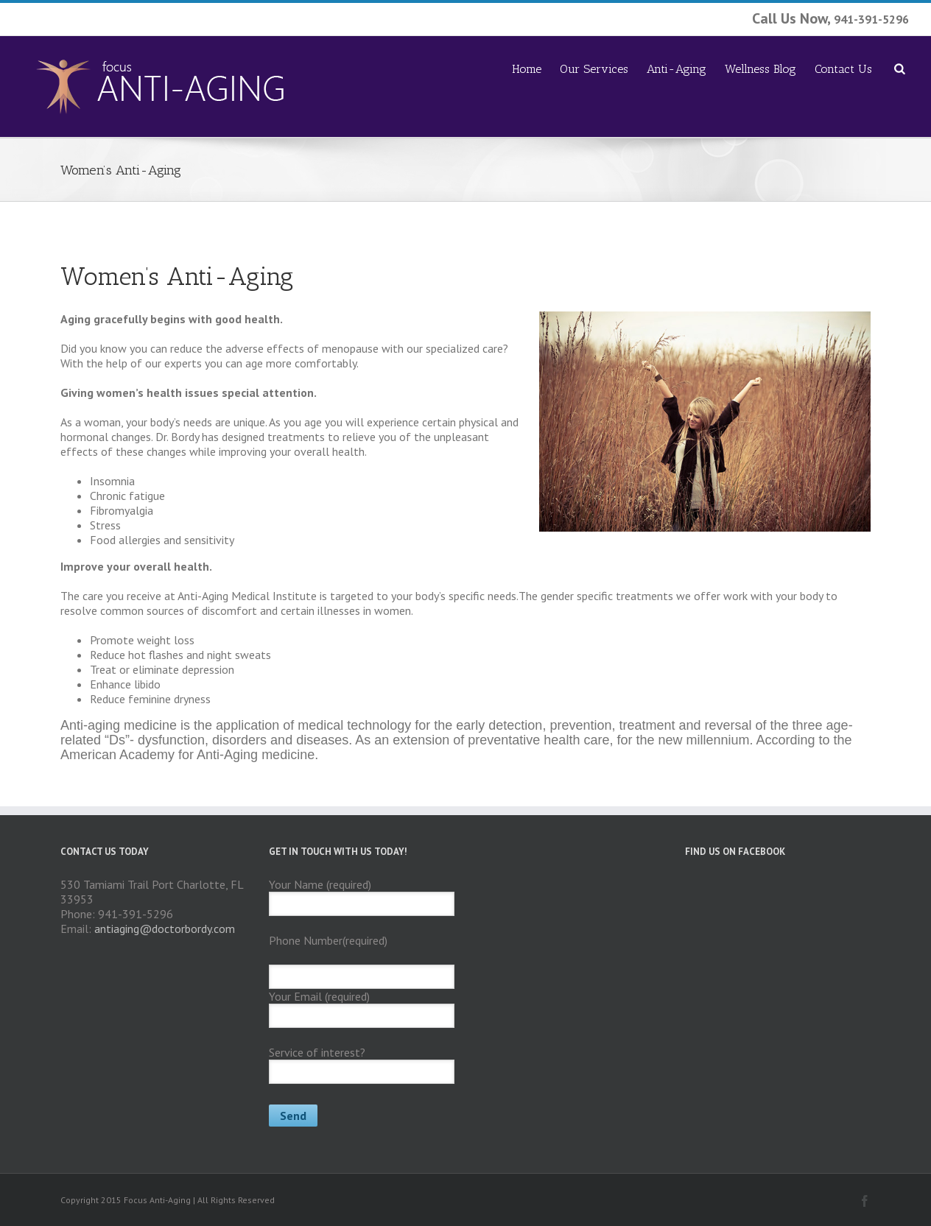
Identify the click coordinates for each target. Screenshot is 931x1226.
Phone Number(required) (328, 940)
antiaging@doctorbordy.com (164, 928)
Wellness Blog (760, 69)
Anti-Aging (676, 69)
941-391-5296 (871, 19)
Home (526, 69)
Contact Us (843, 69)
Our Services (594, 69)
